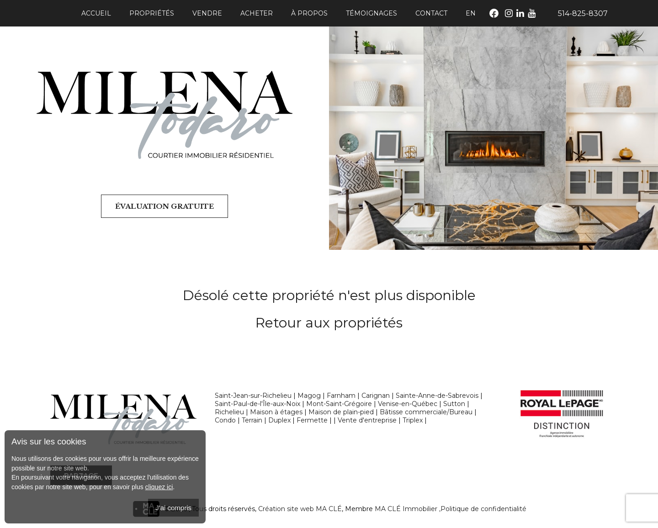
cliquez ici (159, 487)
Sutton (454, 404)
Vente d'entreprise (367, 420)
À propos (309, 13)
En (471, 13)
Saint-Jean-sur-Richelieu (253, 395)
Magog (309, 395)
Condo (225, 420)
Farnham (341, 395)
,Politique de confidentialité (482, 509)
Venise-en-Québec (407, 404)
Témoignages (371, 13)
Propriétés (151, 13)
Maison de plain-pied (341, 412)
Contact (431, 13)
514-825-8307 (583, 13)
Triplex (413, 420)
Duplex (279, 420)
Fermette (312, 420)
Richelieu (229, 412)
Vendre (207, 13)
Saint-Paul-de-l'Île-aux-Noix (257, 404)
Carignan (375, 395)
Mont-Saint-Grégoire (339, 404)
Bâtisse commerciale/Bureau (426, 412)
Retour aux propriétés (329, 322)
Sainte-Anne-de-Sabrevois (437, 395)
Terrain (252, 420)
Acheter (256, 13)
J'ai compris (173, 508)
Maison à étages (276, 412)
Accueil (96, 13)
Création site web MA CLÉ (300, 509)
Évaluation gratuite (164, 206)
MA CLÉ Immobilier (406, 509)
